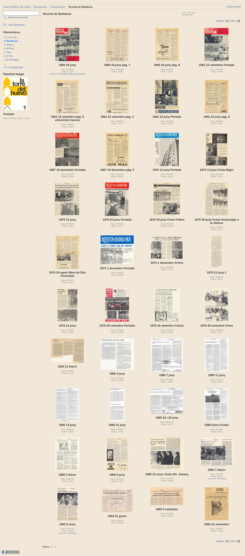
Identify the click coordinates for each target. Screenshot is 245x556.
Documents (40, 7)
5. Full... (8, 52)
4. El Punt (9, 48)
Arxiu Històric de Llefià (17, 7)
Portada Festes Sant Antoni (72, 74)
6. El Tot (8, 56)
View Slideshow (16, 25)
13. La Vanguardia (13, 67)
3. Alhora (8, 45)
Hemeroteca (58, 7)
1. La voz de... (11, 37)
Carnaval (221, 478)
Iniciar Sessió (234, 7)
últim (233, 21)
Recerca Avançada (18, 17)
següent (220, 21)
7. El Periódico (11, 60)
